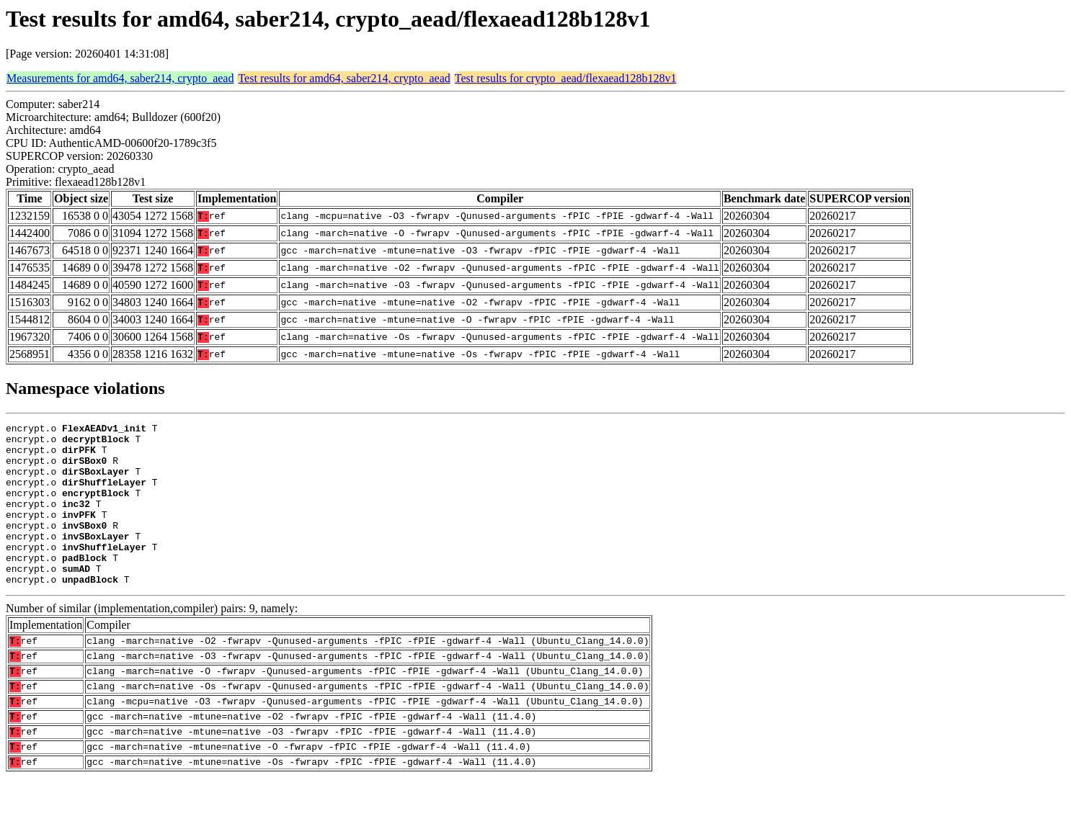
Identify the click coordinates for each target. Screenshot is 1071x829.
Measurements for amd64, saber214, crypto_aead (120, 78)
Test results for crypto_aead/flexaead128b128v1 (566, 78)
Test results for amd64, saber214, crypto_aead (344, 78)
